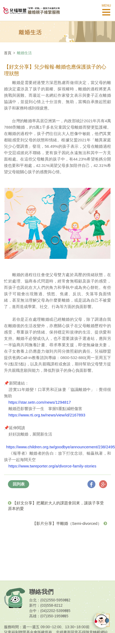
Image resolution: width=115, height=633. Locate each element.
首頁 (7, 53)
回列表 (19, 484)
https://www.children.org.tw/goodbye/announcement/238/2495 (60, 447)
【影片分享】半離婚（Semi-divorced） (69, 523)
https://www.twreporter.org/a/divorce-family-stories (52, 466)
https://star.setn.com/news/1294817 (39, 402)
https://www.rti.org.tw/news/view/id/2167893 (46, 415)
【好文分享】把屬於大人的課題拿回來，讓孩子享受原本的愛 (56, 506)
